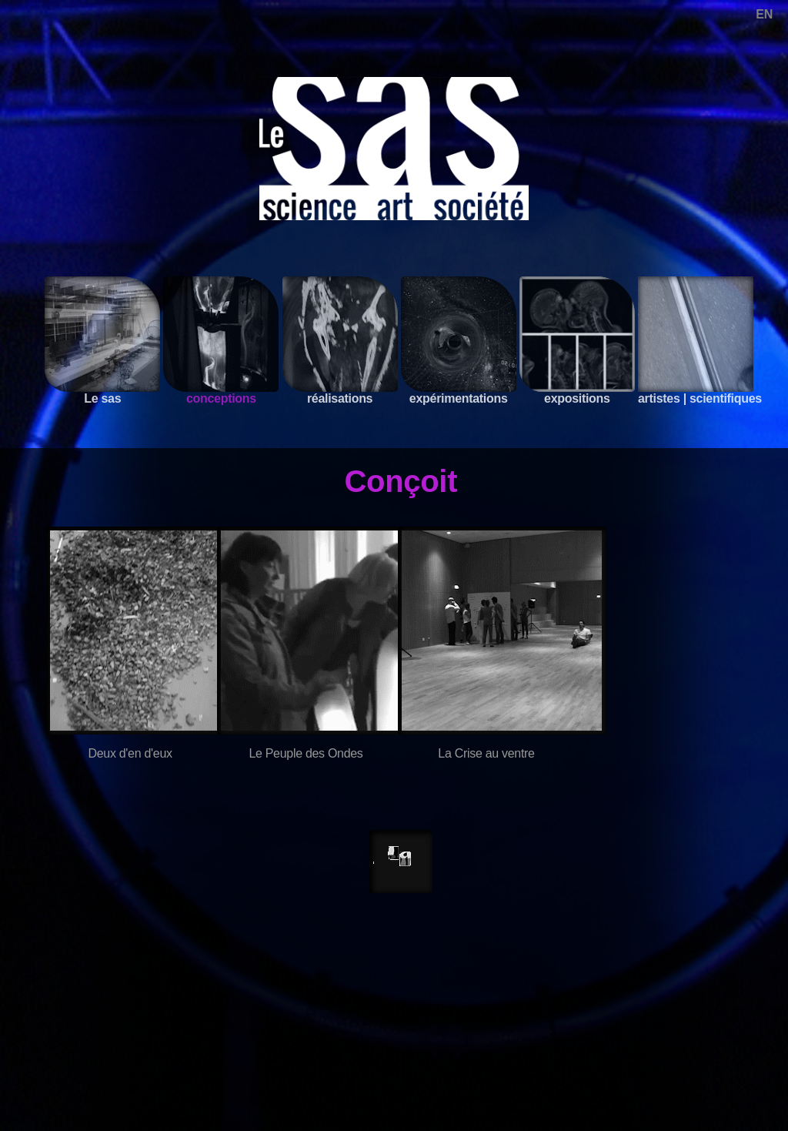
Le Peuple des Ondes (305, 753)
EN (764, 14)
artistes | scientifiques (700, 340)
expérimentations (458, 340)
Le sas (102, 340)
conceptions (221, 340)
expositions (577, 340)
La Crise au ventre (486, 753)
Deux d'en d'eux (130, 753)
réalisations (340, 340)
